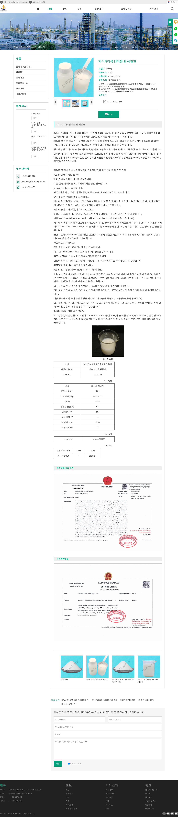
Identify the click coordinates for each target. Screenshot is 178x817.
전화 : (2, 797)
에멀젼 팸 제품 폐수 (127, 700)
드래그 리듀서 (22, 83)
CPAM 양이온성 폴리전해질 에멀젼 (75, 700)
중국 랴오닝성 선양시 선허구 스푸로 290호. (25, 790)
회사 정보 (109, 790)
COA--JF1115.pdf (112, 101)
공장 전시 (99, 9)
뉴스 (65, 9)
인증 (67, 801)
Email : (2, 793)
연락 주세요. (126, 9)
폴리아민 (20, 77)
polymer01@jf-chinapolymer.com (15, 2)
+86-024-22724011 (39, 2)
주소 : (2, 790)
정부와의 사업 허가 (65, 468)
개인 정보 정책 (71, 809)
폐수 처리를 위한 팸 (146, 700)
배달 (67, 790)
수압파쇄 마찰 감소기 (38, 137)
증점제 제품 (36, 114)
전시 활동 (109, 797)
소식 (67, 797)
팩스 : (2, 801)
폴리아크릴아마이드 (69, 704)
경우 (79, 9)
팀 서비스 (69, 793)
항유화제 (20, 88)
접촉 (3, 785)
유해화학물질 (62, 559)
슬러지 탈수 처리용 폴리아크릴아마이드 (38, 150)
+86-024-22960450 (28, 187)
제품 (50, 9)
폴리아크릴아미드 (133, 47)
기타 (34, 118)
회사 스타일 (110, 793)
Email (108, 114)
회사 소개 (154, 9)
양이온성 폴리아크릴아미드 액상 (104, 700)
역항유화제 (21, 94)
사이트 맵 (69, 805)
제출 (58, 764)
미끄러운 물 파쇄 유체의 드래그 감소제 (38, 125)
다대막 (19, 72)
